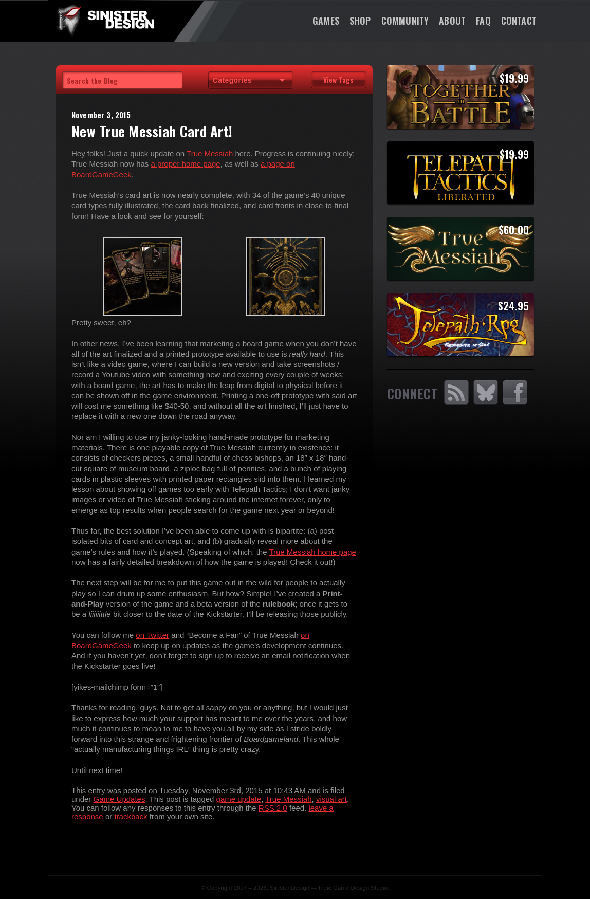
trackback (130, 816)
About (452, 20)
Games (325, 20)
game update (239, 799)
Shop (360, 20)
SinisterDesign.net (104, 20)
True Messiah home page (312, 551)
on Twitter (152, 635)
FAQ (483, 20)
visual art (331, 799)
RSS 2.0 (273, 807)
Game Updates (119, 799)
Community (405, 20)
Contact (519, 20)
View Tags (338, 79)
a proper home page (185, 163)
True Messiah (210, 153)
